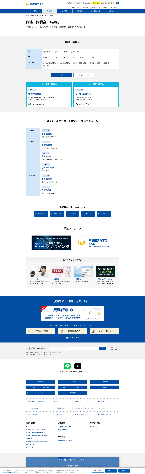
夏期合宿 (46, 156)
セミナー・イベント (63, 52)
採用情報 (86, 7)
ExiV (27, 427)
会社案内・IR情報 (76, 7)
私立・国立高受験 (50, 63)
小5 (56, 57)
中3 (93, 57)
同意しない (111, 470)
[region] (72, 470)
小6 (65, 57)
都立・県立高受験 (64, 63)
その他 (47, 66)
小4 (46, 57)
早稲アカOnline (114, 7)
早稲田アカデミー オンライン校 (35, 430)
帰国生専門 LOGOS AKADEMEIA (36, 441)
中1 (74, 57)
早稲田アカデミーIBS (64, 427)
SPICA (29, 438)
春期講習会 (47, 134)
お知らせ (104, 7)
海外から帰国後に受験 (79, 63)
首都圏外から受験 (95, 63)
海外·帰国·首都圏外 (95, 11)
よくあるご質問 (96, 7)
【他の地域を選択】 (72, 466)
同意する (124, 470)
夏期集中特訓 (48, 168)
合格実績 (55, 279)
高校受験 (49, 11)
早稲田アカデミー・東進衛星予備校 (37, 435)
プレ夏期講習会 (84, 94)
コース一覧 (34, 279)
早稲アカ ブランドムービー (105, 279)
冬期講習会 (47, 179)
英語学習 (106, 63)
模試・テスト (49, 52)
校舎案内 (77, 279)
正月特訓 (46, 190)
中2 (83, 57)
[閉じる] (142, 471)
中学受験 (34, 11)
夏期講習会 (34, 94)
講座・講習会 (77, 52)
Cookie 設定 (97, 470)
